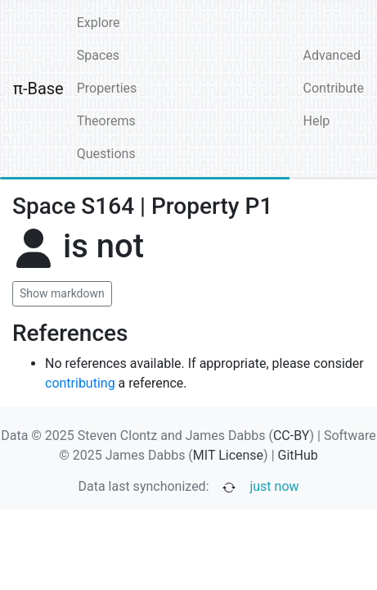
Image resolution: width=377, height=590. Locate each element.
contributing (80, 383)
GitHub (298, 455)
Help (316, 121)
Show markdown (62, 293)
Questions (106, 153)
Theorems (106, 121)
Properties (107, 88)
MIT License (228, 455)
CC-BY (291, 435)
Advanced (332, 55)
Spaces (98, 55)
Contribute (333, 88)
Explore (98, 22)
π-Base (38, 88)
